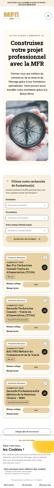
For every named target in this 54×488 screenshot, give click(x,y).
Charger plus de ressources (27, 432)
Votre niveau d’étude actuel (19, 225)
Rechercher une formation (27, 239)
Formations (11, 212)
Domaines (11, 199)
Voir (36, 285)
